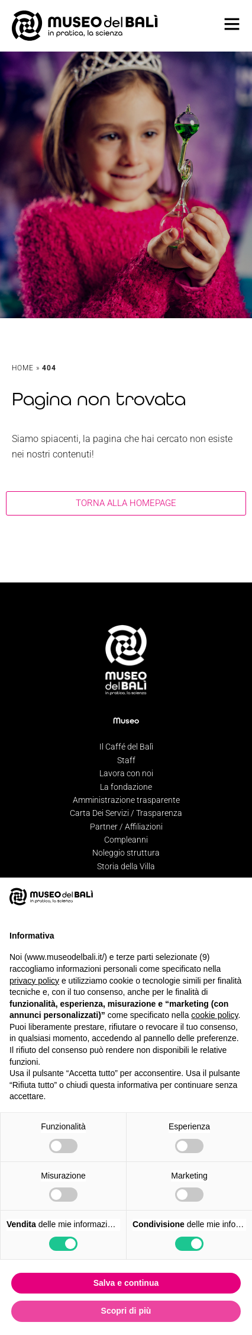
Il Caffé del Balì (126, 746)
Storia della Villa (126, 866)
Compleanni (126, 839)
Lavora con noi (126, 773)
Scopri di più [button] (126, 1310)
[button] (236, 896)
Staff (126, 760)
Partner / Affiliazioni (126, 826)
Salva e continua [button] (126, 1283)
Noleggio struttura (126, 852)
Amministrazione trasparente (126, 800)
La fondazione (126, 787)
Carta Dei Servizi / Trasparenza (126, 813)
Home (23, 368)
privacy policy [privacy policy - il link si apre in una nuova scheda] (34, 980)
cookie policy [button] (214, 1015)
